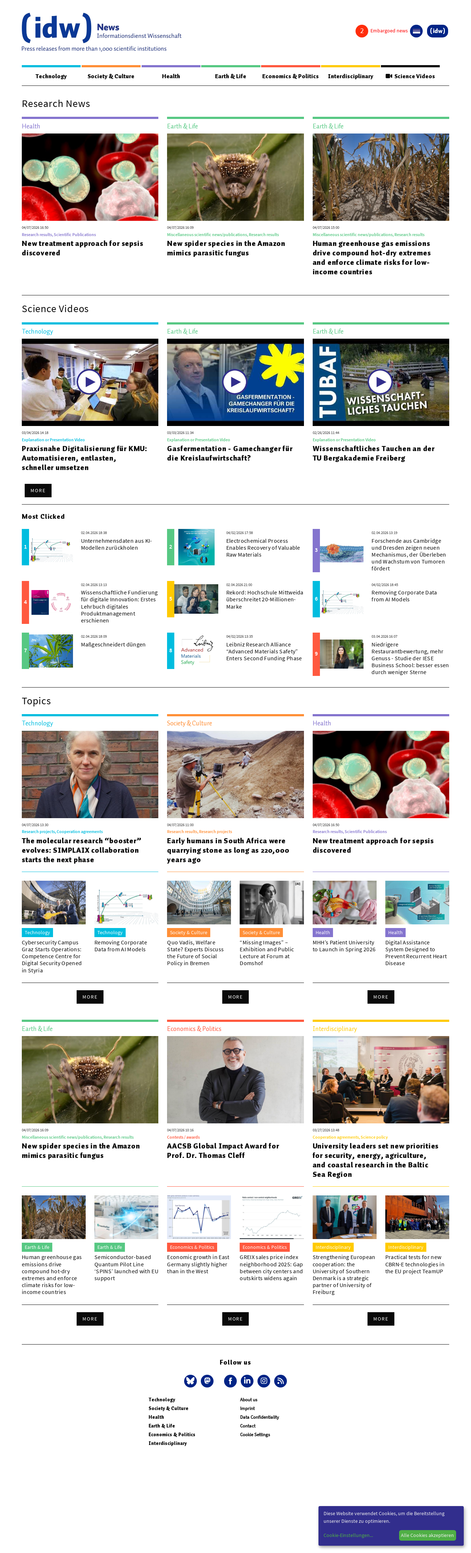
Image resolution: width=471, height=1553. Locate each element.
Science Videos (410, 76)
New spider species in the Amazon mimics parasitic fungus (226, 248)
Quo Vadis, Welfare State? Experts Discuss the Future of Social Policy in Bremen (195, 953)
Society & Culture (110, 76)
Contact (247, 1426)
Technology (50, 76)
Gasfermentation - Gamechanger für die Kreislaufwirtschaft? (229, 453)
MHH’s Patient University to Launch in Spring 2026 (344, 946)
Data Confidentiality (259, 1417)
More (38, 490)
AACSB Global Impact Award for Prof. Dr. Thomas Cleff (223, 1151)
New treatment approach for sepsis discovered (82, 248)
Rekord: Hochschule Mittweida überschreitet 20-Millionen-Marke (265, 599)
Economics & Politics (290, 76)
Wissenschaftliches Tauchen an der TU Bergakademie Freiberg (374, 453)
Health (170, 76)
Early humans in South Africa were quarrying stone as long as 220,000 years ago (228, 850)
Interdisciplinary (351, 76)
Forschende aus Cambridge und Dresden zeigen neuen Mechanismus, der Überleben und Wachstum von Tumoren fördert (408, 555)
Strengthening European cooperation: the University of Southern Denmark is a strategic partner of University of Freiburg (344, 1275)
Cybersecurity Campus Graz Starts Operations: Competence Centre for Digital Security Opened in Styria (52, 956)
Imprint (247, 1409)
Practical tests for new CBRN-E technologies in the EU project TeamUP (414, 1264)
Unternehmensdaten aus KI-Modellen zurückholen (116, 544)
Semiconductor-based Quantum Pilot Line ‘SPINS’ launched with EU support (126, 1268)
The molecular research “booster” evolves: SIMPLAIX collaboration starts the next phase (82, 850)
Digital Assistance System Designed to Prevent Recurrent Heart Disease (416, 953)
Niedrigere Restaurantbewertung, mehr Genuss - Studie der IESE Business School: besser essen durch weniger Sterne (410, 658)
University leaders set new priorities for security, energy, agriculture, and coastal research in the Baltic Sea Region (376, 1160)
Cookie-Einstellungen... (348, 1535)
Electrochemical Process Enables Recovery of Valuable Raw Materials (263, 547)
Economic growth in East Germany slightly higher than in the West (198, 1264)
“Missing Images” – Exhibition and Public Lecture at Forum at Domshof (267, 953)
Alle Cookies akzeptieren (427, 1535)
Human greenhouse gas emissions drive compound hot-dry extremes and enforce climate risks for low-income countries (372, 258)
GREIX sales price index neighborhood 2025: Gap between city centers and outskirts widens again (271, 1268)
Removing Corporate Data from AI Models (404, 596)
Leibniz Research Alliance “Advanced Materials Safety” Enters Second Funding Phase (264, 651)
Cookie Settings (255, 1435)
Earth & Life (228, 76)
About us (248, 1400)
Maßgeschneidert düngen (113, 644)
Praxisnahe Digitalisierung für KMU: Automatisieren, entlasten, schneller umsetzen (84, 458)
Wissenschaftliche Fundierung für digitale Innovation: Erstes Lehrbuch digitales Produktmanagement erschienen (119, 606)
